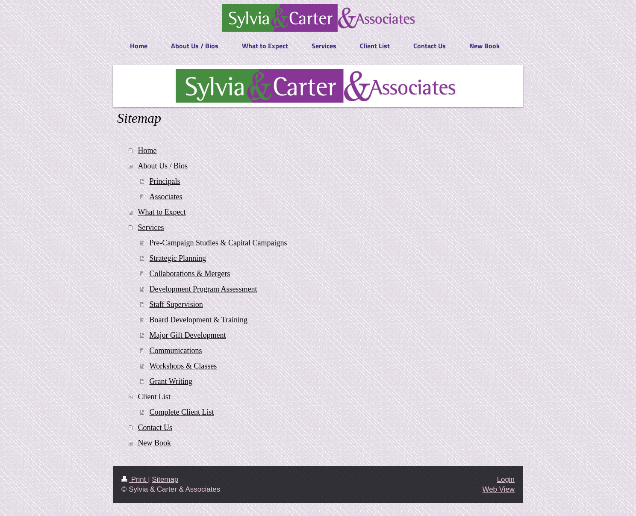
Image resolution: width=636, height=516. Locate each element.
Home (147, 150)
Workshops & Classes (183, 366)
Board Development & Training (198, 319)
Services (151, 227)
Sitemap (165, 479)
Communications (176, 350)
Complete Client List (182, 412)
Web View (499, 489)
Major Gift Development (188, 335)
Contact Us (155, 427)
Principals (165, 181)
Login (506, 479)
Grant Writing (171, 381)
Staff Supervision (176, 304)
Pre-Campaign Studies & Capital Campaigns (218, 243)
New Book (154, 443)
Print (134, 479)
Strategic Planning (178, 258)
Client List (154, 396)
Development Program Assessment (203, 289)
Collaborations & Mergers (190, 273)
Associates (166, 196)
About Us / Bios (163, 166)
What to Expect (162, 212)
